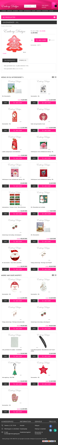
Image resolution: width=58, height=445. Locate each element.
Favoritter (45, 10)
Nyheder (15, 10)
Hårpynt (9, 10)
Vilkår (33, 10)
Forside (4, 10)
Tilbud (21, 10)
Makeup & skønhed (40, 429)
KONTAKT (39, 10)
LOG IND (51, 10)
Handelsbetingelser (25, 432)
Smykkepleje (27, 10)
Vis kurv (45, 5)
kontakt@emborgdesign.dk (12, 434)
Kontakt (22, 425)
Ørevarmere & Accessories (39, 433)
